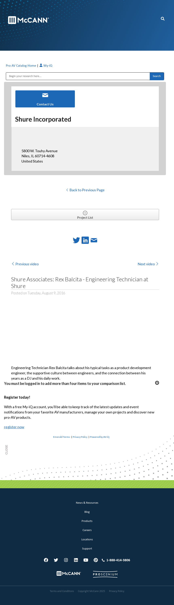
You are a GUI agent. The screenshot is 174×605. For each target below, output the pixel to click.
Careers (87, 530)
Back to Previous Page (85, 190)
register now (14, 427)
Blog (87, 512)
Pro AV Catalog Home (21, 65)
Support (87, 548)
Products (87, 521)
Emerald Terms (61, 436)
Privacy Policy (80, 436)
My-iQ (45, 65)
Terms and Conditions (62, 591)
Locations (87, 539)
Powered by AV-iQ (99, 436)
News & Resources (87, 502)
